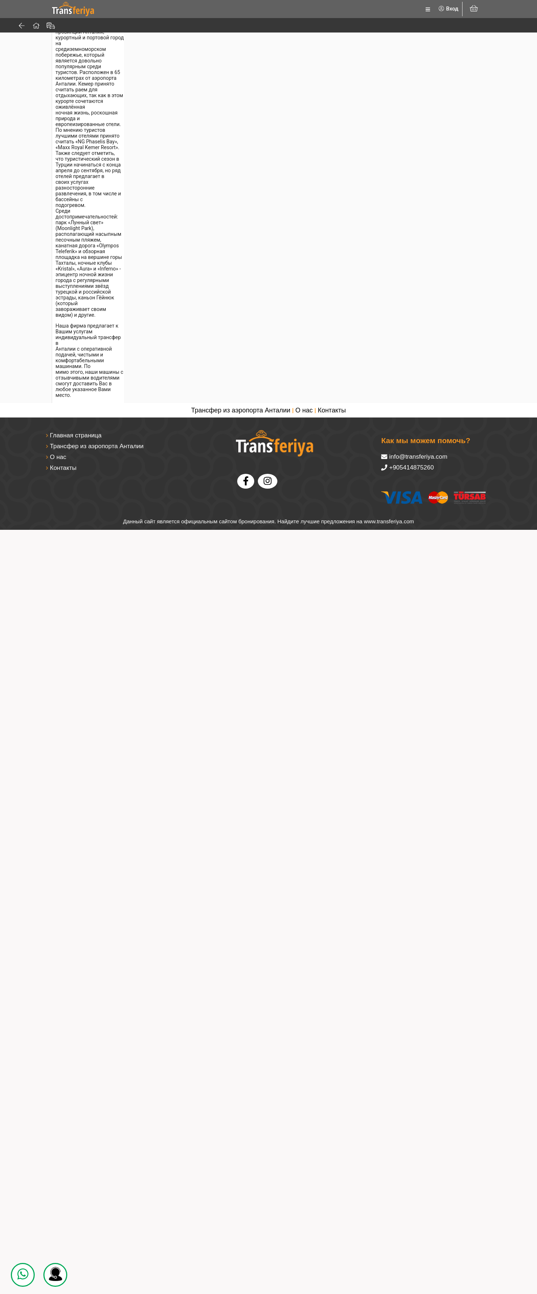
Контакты (332, 1174)
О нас (304, 1174)
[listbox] (379, 9)
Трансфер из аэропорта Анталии (240, 1174)
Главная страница (76, 1199)
